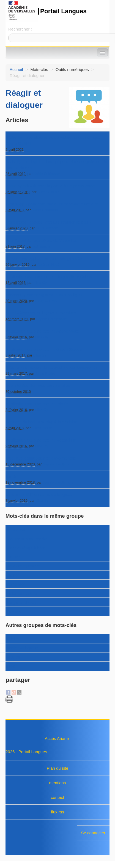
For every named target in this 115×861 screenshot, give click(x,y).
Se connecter (93, 832)
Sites (10, 666)
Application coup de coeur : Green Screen (44, 349)
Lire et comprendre (23, 566)
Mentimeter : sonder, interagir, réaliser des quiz (48, 222)
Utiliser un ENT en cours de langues (39, 494)
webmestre (41, 246)
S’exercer (14, 611)
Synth (11, 476)
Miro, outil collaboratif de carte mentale (41, 458)
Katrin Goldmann (47, 174)
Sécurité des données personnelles (38, 385)
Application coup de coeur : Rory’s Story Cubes (49, 276)
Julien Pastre (45, 373)
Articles (12, 639)
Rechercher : (20, 29)
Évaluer (13, 557)
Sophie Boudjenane (51, 319)
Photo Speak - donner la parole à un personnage (50, 185)
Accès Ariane (57, 738)
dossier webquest (22, 648)
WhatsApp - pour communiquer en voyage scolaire (52, 204)
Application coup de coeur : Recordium (41, 440)
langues (13, 657)
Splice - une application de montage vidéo (44, 258)
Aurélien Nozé (48, 192)
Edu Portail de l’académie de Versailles (41, 240)
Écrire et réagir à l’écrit (26, 547)
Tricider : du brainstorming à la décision (41, 421)
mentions (57, 782)
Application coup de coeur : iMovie (37, 403)
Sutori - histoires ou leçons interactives (41, 313)
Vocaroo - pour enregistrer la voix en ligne (44, 294)
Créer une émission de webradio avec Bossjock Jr (51, 367)
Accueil (16, 69)
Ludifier (12, 575)
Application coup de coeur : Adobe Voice (43, 331)
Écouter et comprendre (27, 538)
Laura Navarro (46, 228)
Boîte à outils (17, 529)
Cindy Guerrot (46, 301)
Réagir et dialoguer (24, 602)
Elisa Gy (40, 283)
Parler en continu (21, 593)
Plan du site (57, 768)
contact (57, 797)
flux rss (57, 812)
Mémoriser (15, 584)
